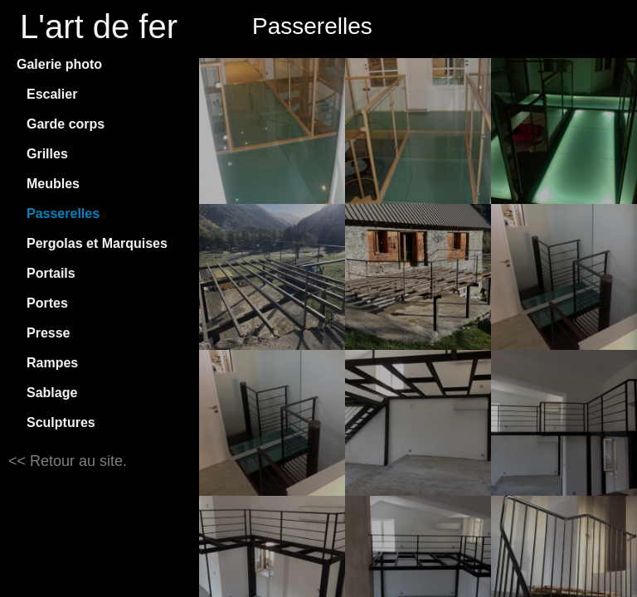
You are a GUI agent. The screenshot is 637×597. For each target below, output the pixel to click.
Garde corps (66, 124)
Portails (51, 273)
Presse (49, 333)
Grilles (47, 154)
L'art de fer (98, 26)
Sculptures (61, 422)
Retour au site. (76, 461)
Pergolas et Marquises (97, 243)
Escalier (52, 94)
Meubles (53, 184)
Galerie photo (59, 64)
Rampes (52, 363)
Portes (47, 303)
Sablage (52, 393)
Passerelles (63, 213)
